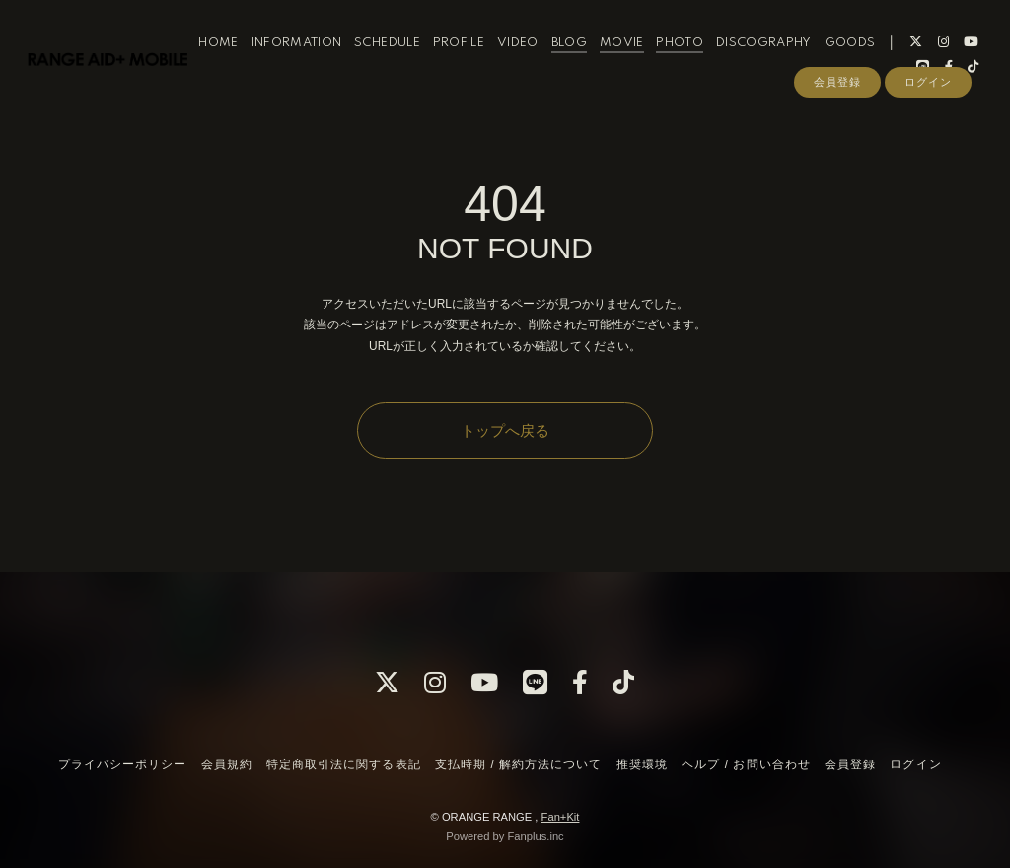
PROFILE (478, 57)
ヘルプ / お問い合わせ (746, 764)
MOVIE (641, 57)
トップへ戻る (505, 430)
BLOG (589, 57)
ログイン (928, 115)
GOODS (870, 57)
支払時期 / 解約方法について (519, 764)
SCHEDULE (407, 57)
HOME (237, 57)
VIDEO (537, 57)
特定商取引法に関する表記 (343, 764)
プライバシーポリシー (122, 764)
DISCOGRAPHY (783, 57)
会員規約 (226, 764)
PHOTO (700, 57)
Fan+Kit (560, 817)
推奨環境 (642, 764)
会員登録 (837, 115)
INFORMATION (316, 57)
